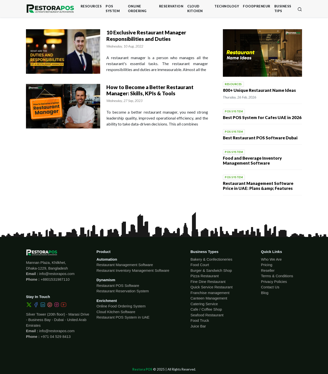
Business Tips (282, 8)
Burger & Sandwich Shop (211, 270)
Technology (226, 6)
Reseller (268, 270)
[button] (299, 8)
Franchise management (210, 293)
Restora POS (142, 369)
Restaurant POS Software (117, 285)
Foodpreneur (256, 6)
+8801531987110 (55, 279)
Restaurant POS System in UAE (122, 317)
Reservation (171, 6)
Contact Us (270, 287)
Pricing (266, 265)
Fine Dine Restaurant (208, 281)
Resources (91, 6)
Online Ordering (137, 8)
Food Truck (199, 320)
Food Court (199, 265)
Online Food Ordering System (120, 306)
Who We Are (271, 259)
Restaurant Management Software (124, 265)
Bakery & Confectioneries (211, 259)
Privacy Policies (274, 281)
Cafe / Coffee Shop (206, 309)
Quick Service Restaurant (211, 287)
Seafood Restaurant (206, 315)
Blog (264, 293)
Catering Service (204, 304)
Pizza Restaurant (204, 276)
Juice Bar (198, 326)
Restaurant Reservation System (122, 291)
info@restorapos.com (56, 274)
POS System (113, 8)
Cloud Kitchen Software (115, 312)
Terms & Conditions (277, 276)
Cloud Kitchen (195, 8)
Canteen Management (208, 298)
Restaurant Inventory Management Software (132, 270)
